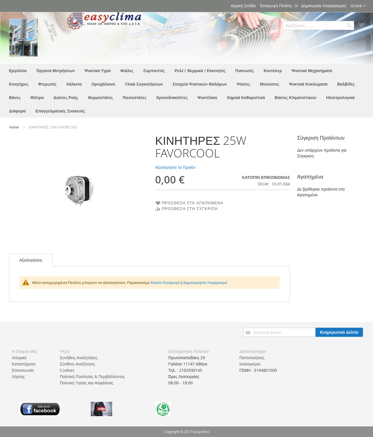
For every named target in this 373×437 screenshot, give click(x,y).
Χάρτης (18, 376)
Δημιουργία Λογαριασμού (323, 5)
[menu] (186, 91)
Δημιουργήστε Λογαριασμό (205, 282)
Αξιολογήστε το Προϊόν (175, 167)
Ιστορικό (19, 357)
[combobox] (318, 25)
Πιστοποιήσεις (252, 357)
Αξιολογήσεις (30, 260)
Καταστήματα (23, 364)
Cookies (67, 370)
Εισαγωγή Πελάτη (276, 5)
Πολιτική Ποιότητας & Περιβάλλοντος (92, 376)
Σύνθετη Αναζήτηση (77, 364)
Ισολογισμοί (249, 364)
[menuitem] (18, 70)
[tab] (31, 260)
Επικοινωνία (23, 370)
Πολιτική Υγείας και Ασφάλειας (86, 382)
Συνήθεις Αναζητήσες (79, 357)
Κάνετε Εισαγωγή (165, 282)
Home (14, 127)
